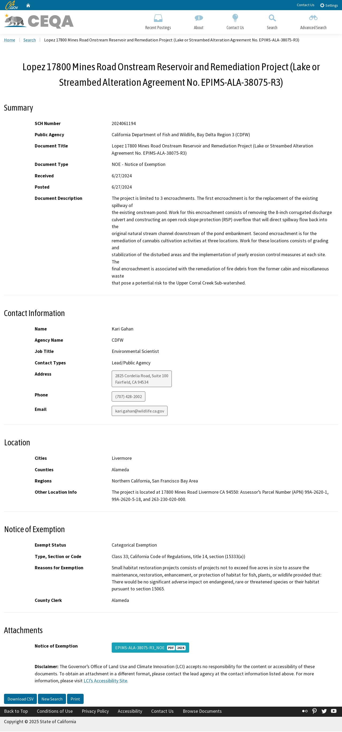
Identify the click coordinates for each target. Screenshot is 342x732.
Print (75, 699)
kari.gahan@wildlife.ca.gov (139, 411)
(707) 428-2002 (128, 397)
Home (9, 40)
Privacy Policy (95, 711)
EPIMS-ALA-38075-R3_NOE (150, 648)
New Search (52, 699)
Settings (329, 5)
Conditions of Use (55, 711)
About (199, 20)
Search (272, 20)
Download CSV (20, 699)
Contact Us (305, 4)
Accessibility (130, 711)
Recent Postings (158, 20)
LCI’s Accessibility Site (105, 681)
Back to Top (16, 711)
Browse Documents (202, 711)
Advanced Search (313, 20)
